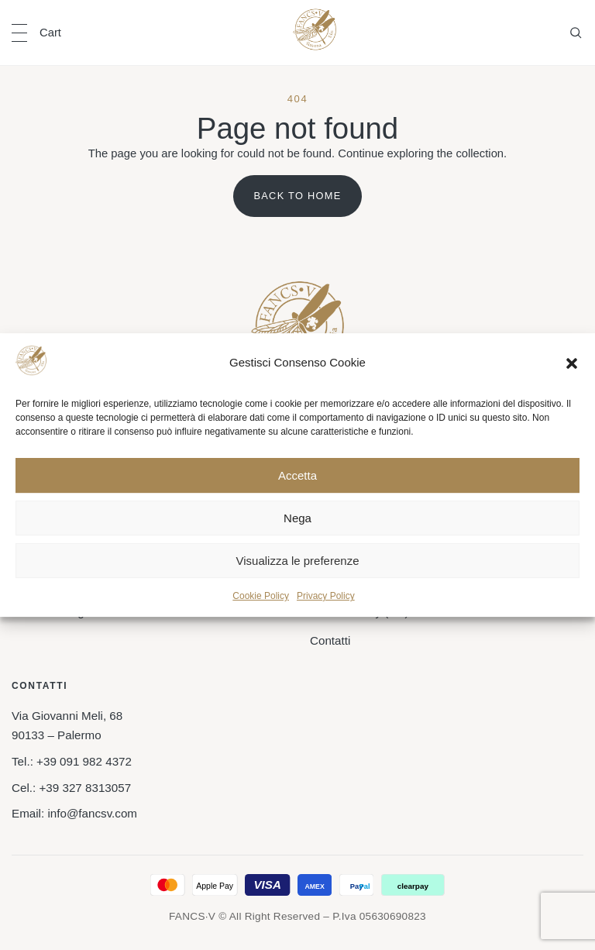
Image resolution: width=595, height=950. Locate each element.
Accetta (297, 475)
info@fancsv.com (92, 813)
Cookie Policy (260, 596)
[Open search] (575, 32)
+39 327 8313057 (85, 787)
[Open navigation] (19, 33)
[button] (572, 363)
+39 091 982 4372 (84, 761)
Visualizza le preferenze (297, 560)
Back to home (297, 195)
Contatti (330, 640)
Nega (297, 518)
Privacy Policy (326, 596)
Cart (50, 32)
